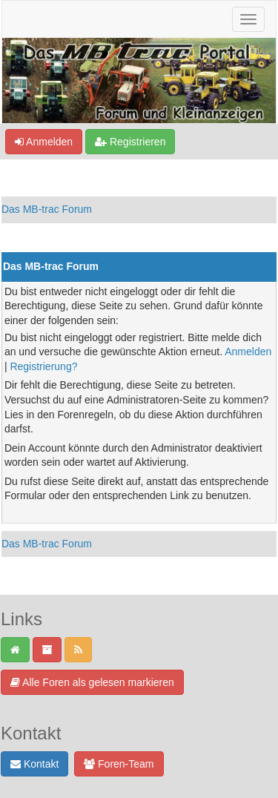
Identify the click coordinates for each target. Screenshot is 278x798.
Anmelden (44, 142)
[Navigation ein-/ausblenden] (248, 19)
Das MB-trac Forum (46, 209)
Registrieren (130, 142)
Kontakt (34, 764)
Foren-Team (118, 764)
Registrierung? (43, 366)
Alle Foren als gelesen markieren (92, 682)
